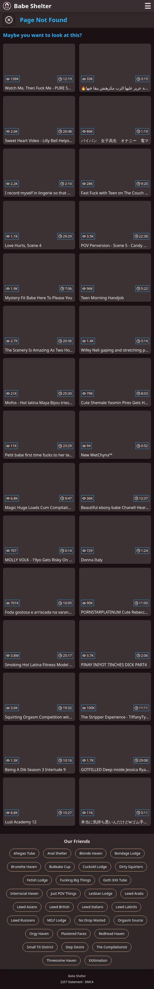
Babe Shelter (27, 6)
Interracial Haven (24, 893)
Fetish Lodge (37, 880)
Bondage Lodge (127, 853)
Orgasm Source (130, 920)
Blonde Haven (90, 853)
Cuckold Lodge (95, 866)
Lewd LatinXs (126, 906)
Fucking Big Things (75, 880)
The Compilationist (111, 947)
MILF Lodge (56, 920)
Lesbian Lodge (100, 893)
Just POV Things (63, 893)
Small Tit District (40, 947)
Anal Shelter (57, 853)
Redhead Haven (111, 933)
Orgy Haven (39, 933)
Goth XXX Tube (115, 880)
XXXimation (98, 960)
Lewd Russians (23, 920)
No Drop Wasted (92, 920)
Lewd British (60, 906)
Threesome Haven (61, 960)
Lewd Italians (92, 906)
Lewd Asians (27, 906)
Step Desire (75, 947)
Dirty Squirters (131, 866)
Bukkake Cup (59, 866)
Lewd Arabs (134, 893)
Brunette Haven (24, 866)
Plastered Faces (74, 933)
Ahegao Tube (24, 853)
